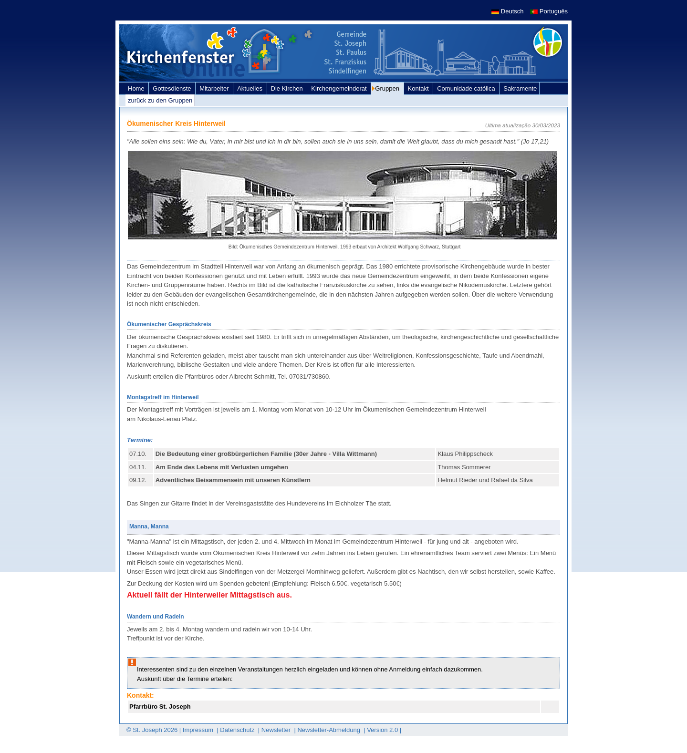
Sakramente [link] (520, 88)
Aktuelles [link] (250, 88)
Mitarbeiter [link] (214, 88)
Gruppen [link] (388, 88)
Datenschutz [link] (238, 729)
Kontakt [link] (419, 88)
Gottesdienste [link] (173, 88)
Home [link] (137, 88)
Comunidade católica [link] (467, 88)
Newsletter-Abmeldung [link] (329, 729)
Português (549, 11)
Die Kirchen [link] (288, 88)
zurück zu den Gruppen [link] (160, 100)
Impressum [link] (199, 729)
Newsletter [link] (276, 729)
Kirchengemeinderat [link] (339, 88)
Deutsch (508, 11)
